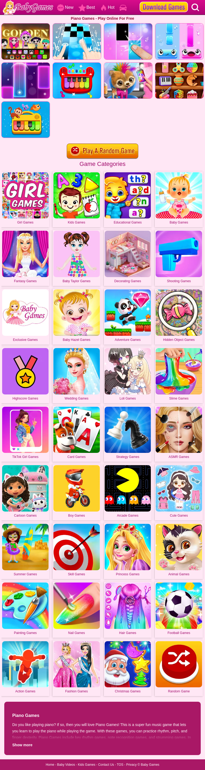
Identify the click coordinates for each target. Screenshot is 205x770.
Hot (107, 7)
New (65, 7)
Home (50, 765)
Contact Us (106, 765)
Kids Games (86, 765)
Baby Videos (66, 765)
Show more (22, 745)
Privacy (131, 765)
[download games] (163, 2)
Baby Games (150, 765)
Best (86, 7)
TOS (120, 765)
